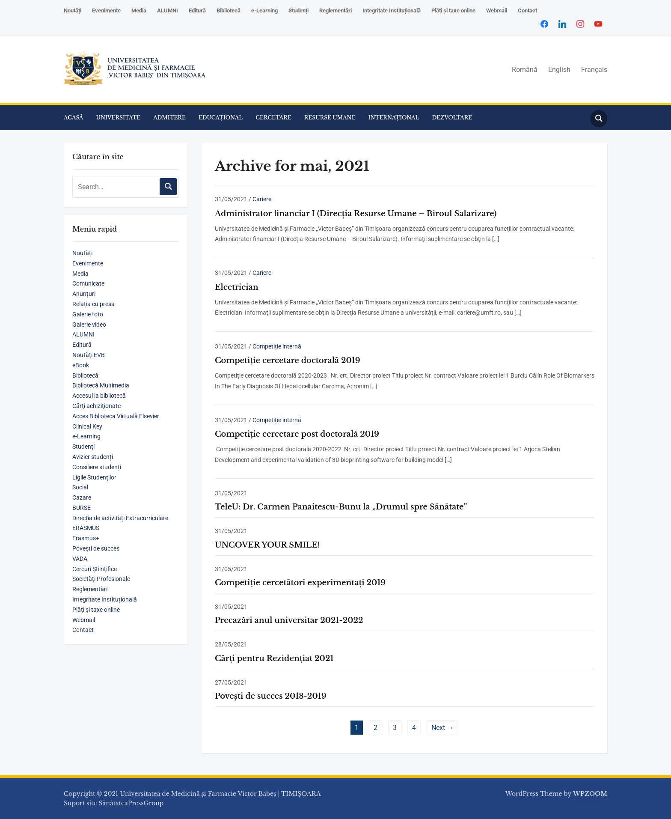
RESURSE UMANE (330, 117)
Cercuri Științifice (94, 569)
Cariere (261, 199)
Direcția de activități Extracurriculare (120, 518)
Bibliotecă (228, 10)
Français (594, 70)
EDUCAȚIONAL (221, 117)
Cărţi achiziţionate (96, 405)
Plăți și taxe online (453, 10)
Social (80, 487)
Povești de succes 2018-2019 (271, 696)
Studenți (298, 10)
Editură (197, 10)
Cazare (81, 497)
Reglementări (335, 10)
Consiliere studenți (96, 467)
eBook (80, 365)
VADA (79, 558)
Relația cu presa (93, 304)
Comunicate (88, 283)
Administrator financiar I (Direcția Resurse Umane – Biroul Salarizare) (356, 213)
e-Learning (264, 10)
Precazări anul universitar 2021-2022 (289, 620)
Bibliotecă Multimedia (100, 385)
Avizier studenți (92, 456)
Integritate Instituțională (391, 10)
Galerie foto (87, 314)
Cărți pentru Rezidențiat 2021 (274, 658)
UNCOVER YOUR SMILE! (267, 545)
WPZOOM (590, 794)
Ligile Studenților (94, 477)
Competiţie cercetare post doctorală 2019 (297, 434)
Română (524, 70)
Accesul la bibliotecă (99, 395)
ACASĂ (73, 117)
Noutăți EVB (88, 354)
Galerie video (89, 324)
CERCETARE (273, 117)
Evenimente (106, 10)
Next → (442, 728)
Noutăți (72, 10)
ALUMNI (167, 10)
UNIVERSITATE (118, 117)
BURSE (81, 507)
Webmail (496, 10)
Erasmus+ (85, 538)
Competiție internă (276, 346)
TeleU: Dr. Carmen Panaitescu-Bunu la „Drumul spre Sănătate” (341, 507)
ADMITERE (169, 117)
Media (138, 10)
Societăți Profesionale (101, 578)
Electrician (236, 287)
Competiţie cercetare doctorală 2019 (287, 360)
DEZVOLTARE (452, 117)
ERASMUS (85, 527)
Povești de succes (95, 548)
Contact (527, 10)
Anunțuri (83, 293)
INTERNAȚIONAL (393, 117)
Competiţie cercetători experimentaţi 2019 (300, 582)
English (559, 70)
